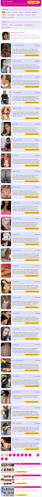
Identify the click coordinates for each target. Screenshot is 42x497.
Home (3, 12)
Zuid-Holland (11, 17)
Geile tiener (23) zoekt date (32, 134)
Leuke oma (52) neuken (32, 275)
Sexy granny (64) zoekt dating (32, 212)
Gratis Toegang (34, 2)
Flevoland (14, 12)
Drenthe (9, 12)
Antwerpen (4, 24)
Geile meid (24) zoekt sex (32, 338)
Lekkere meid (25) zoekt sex (32, 433)
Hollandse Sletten (21, 483)
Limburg (4, 15)
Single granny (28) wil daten (32, 118)
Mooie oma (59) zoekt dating (32, 370)
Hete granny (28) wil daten (32, 449)
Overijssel (27, 15)
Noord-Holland (20, 15)
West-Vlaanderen (6, 27)
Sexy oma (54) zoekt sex (31, 401)
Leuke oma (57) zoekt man (32, 244)
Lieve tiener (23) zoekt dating (31, 386)
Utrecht (33, 15)
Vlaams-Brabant (28, 25)
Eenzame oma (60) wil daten (32, 86)
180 (38, 455)
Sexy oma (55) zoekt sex (31, 307)
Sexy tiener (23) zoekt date (32, 260)
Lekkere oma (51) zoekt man (32, 181)
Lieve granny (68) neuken (32, 71)
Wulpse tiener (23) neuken (32, 354)
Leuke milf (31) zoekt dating (32, 291)
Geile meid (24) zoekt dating (32, 228)
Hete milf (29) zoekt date (31, 417)
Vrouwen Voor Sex (21, 471)
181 (2, 459)
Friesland (21, 12)
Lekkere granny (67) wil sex (32, 102)
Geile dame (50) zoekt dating (31, 165)
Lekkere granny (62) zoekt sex (32, 55)
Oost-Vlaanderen (19, 25)
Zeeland (4, 17)
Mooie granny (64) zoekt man (31, 149)
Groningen (34, 12)
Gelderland (27, 12)
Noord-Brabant (11, 15)
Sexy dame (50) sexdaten (32, 197)
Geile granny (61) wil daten (32, 323)
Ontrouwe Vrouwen (21, 495)
